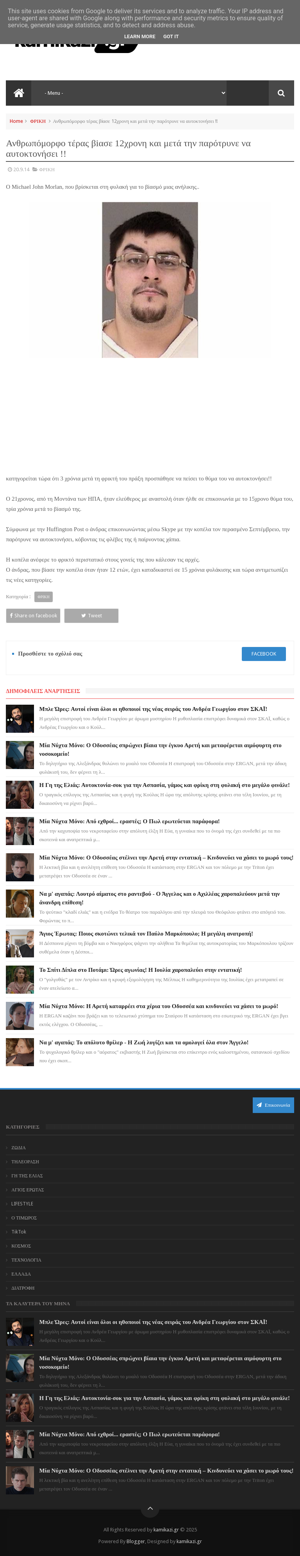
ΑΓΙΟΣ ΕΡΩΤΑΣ (27, 1190)
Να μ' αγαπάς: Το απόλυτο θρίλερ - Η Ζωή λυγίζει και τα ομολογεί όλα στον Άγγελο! (144, 1042)
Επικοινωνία (273, 1105)
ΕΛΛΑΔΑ (21, 1274)
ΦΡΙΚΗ (38, 121)
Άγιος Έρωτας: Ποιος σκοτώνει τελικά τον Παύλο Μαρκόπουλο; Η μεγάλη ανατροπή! (146, 933)
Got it (171, 36)
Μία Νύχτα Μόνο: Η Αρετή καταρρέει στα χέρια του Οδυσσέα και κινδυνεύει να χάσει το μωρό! (159, 1006)
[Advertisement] (150, 415)
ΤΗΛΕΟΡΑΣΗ (25, 1161)
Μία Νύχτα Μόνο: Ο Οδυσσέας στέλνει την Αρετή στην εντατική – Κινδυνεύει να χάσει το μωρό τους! (166, 857)
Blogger (136, 1541)
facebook (264, 654)
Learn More (139, 36)
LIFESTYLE (22, 1204)
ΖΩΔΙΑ (18, 1147)
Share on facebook (33, 616)
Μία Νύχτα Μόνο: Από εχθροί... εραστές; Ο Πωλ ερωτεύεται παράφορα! (129, 821)
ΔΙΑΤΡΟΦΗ (22, 1288)
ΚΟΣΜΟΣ (21, 1246)
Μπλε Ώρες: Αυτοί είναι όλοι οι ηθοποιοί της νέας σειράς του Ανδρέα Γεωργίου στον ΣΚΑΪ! (153, 709)
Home (16, 121)
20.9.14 (21, 169)
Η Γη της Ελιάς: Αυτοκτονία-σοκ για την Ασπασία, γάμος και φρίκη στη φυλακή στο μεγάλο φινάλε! (164, 785)
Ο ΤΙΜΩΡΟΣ (24, 1218)
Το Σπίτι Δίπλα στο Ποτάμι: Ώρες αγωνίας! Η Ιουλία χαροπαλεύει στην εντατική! (140, 970)
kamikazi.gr (166, 1530)
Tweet (91, 616)
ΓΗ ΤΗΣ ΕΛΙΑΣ (27, 1176)
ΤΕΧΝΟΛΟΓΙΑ (26, 1260)
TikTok (18, 1232)
